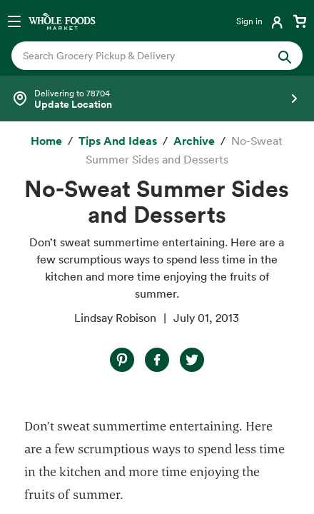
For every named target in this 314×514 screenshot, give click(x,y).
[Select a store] (157, 98)
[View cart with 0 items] (299, 20)
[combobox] (143, 56)
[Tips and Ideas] (117, 141)
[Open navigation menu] (14, 20)
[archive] (194, 141)
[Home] (46, 141)
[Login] (260, 20)
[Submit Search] (284, 55)
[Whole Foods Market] (62, 20)
